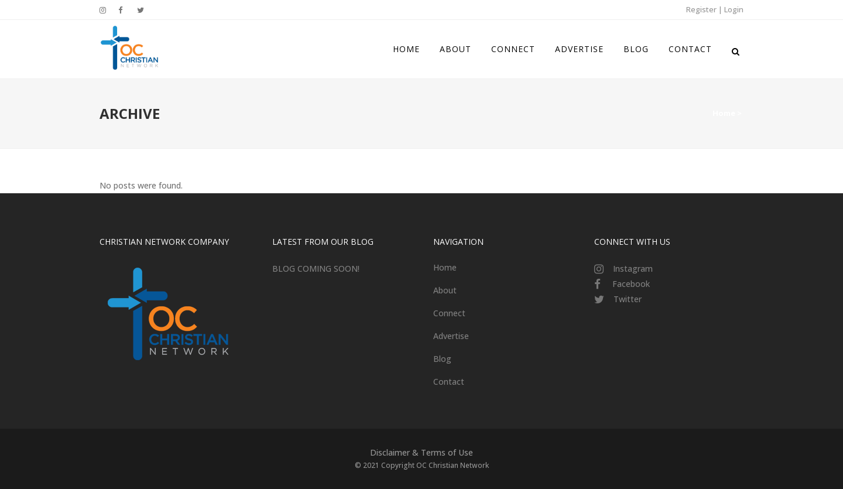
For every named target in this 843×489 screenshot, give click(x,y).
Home (723, 113)
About (445, 290)
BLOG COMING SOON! (315, 268)
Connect (449, 313)
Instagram (633, 268)
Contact (448, 381)
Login (733, 9)
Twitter (628, 299)
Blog (442, 358)
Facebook (631, 283)
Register (701, 9)
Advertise (451, 335)
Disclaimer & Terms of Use (421, 452)
